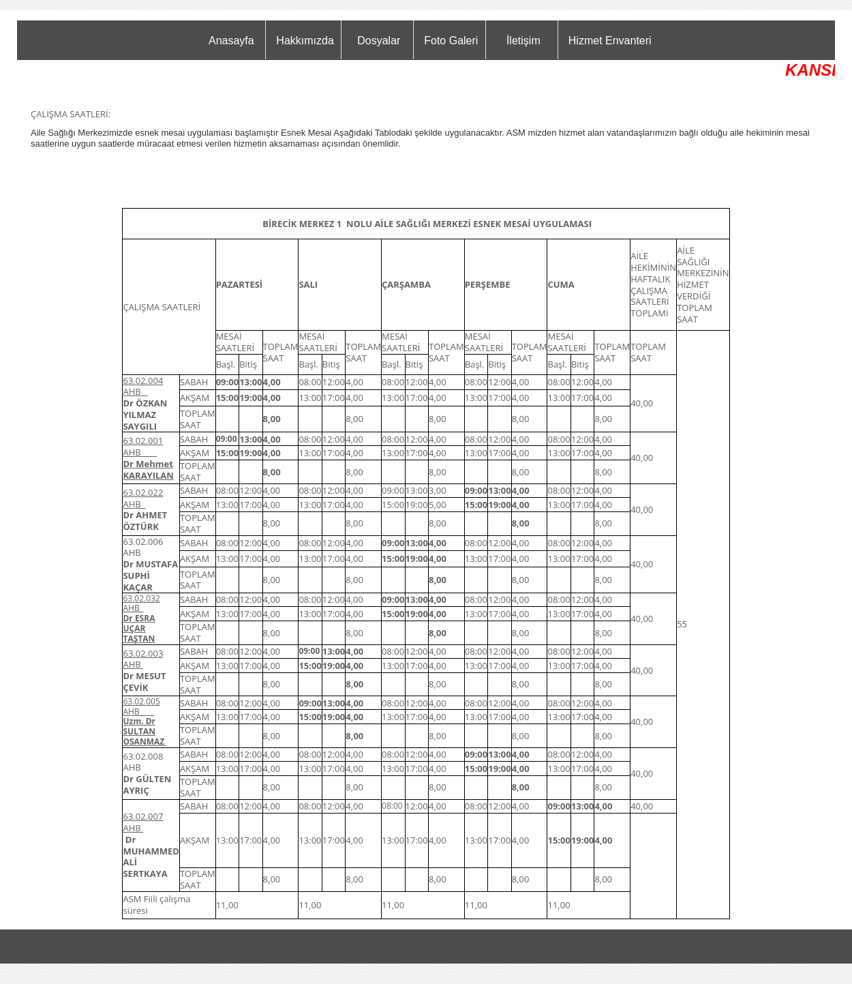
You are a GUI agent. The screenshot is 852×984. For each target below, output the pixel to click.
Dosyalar (378, 40)
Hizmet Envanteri (610, 40)
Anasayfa (231, 40)
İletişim (523, 40)
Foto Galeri (451, 40)
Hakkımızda (304, 40)
